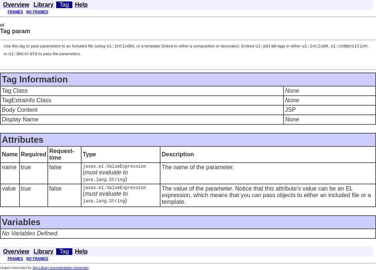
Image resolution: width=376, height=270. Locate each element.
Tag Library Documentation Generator (60, 268)
